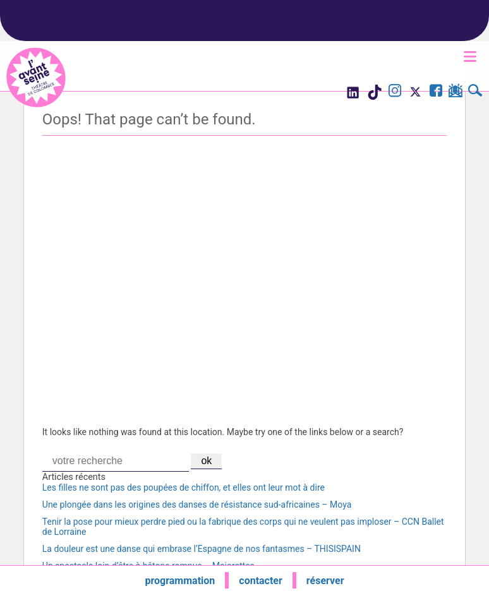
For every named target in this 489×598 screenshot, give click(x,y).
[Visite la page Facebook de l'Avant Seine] (436, 92)
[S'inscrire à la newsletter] (455, 92)
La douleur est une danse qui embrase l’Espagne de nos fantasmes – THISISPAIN (201, 549)
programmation (180, 581)
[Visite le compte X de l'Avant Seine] (415, 96)
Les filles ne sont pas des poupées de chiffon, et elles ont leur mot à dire (183, 487)
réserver (325, 581)
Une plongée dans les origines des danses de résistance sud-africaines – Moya (196, 504)
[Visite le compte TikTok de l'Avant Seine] (374, 96)
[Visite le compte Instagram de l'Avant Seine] (395, 92)
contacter (260, 581)
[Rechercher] (475, 92)
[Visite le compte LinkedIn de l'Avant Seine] (352, 96)
